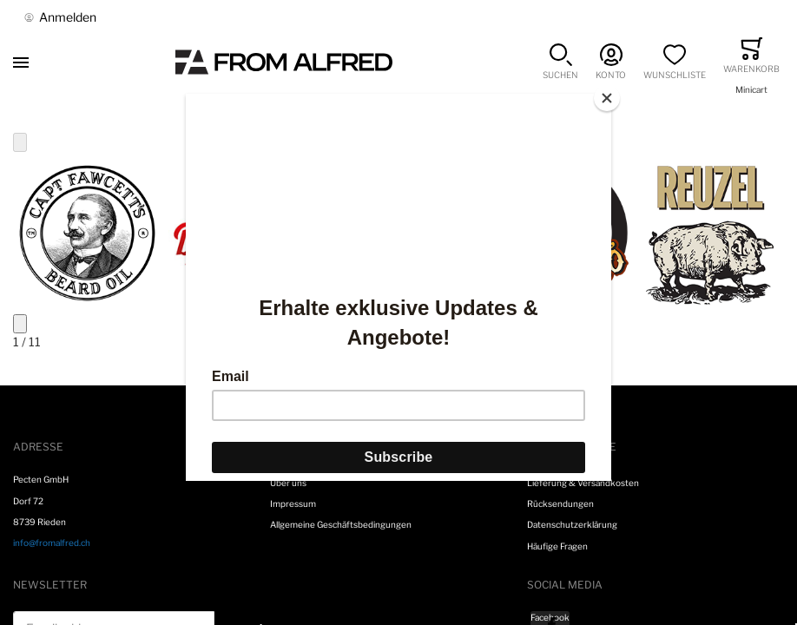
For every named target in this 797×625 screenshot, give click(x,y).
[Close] (607, 98)
